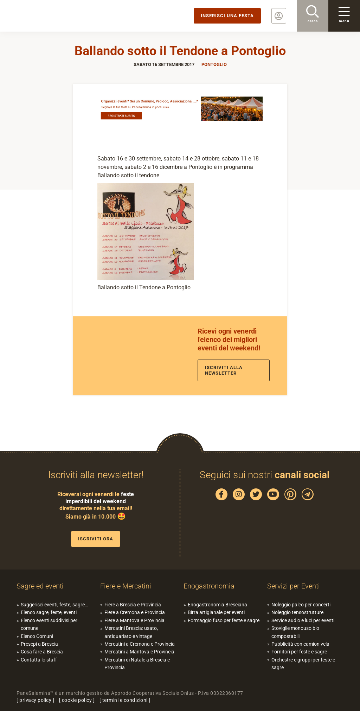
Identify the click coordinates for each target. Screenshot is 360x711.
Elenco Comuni (37, 636)
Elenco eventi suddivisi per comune (49, 624)
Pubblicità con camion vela (300, 644)
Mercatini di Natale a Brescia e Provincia (137, 663)
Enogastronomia (209, 586)
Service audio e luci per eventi (302, 620)
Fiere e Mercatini (125, 586)
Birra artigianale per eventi (216, 612)
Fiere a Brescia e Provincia (132, 604)
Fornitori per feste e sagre (299, 651)
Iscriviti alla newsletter (224, 370)
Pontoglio (214, 64)
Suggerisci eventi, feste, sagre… (54, 604)
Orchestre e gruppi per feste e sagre (303, 663)
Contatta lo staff (39, 660)
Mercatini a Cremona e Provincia (139, 644)
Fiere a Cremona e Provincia (134, 612)
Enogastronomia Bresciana (217, 604)
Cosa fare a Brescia (42, 651)
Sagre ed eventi (40, 586)
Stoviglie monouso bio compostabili (295, 632)
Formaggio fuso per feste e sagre (223, 620)
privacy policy (35, 700)
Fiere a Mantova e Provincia (134, 620)
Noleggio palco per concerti (300, 604)
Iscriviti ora (95, 538)
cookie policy (77, 700)
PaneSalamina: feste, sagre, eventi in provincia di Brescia (54, 16)
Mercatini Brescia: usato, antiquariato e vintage (131, 632)
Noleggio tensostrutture (297, 612)
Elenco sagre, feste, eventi (49, 612)
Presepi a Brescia (39, 644)
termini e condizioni (125, 700)
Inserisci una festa (227, 15)
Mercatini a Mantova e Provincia (139, 651)
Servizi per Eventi (293, 586)
